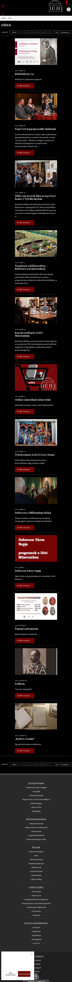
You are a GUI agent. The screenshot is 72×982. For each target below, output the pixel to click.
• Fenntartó (36, 927)
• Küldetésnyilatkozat (36, 864)
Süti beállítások (10, 974)
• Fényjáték (36, 791)
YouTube (37, 964)
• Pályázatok (36, 931)
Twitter (37, 971)
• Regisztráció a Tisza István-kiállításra (36, 799)
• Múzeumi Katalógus (36, 852)
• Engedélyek (36, 935)
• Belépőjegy (36, 811)
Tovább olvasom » (24, 86)
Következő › (65, 32)
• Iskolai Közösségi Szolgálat (36, 788)
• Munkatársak (36, 867)
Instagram (37, 968)
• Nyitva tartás (36, 807)
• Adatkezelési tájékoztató (36, 907)
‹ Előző (14, 32)
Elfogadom (24, 974)
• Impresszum (36, 895)
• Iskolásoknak (36, 831)
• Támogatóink (36, 939)
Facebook (37, 960)
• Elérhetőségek (36, 803)
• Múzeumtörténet (36, 860)
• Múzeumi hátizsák (36, 795)
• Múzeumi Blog (36, 879)
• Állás (36, 856)
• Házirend (36, 915)
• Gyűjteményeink (36, 871)
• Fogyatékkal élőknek (36, 835)
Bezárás (30, 955)
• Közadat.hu (36, 911)
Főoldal (3, 18)
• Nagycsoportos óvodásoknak (36, 827)
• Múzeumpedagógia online (36, 839)
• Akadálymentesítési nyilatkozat (36, 899)
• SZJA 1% (36, 943)
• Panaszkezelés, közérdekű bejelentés (36, 903)
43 (57, 32)
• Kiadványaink (36, 875)
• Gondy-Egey (36, 892)
